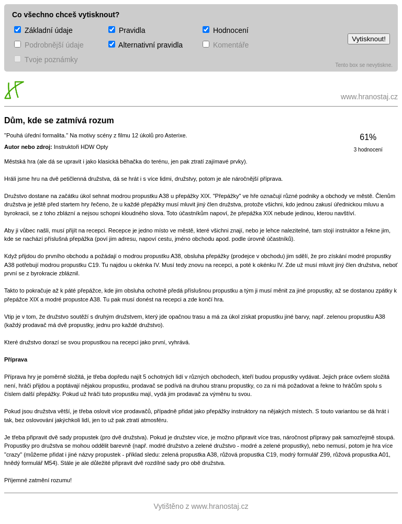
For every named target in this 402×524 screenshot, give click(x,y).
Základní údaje (43, 30)
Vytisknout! (369, 39)
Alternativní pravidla (145, 45)
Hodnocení (226, 30)
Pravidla (126, 30)
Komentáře (226, 45)
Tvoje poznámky (46, 59)
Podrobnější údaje (49, 45)
